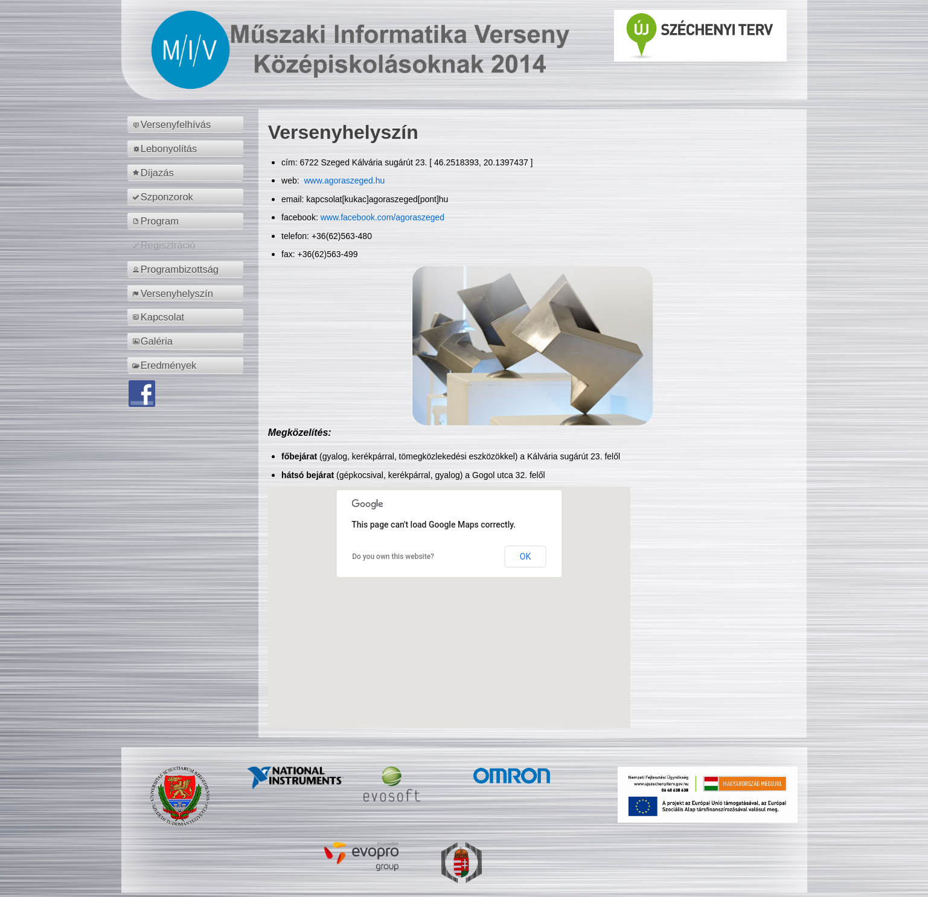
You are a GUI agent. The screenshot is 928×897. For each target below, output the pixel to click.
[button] (449, 596)
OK (525, 556)
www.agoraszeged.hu (343, 180)
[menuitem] (187, 124)
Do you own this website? (393, 556)
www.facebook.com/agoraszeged (382, 217)
